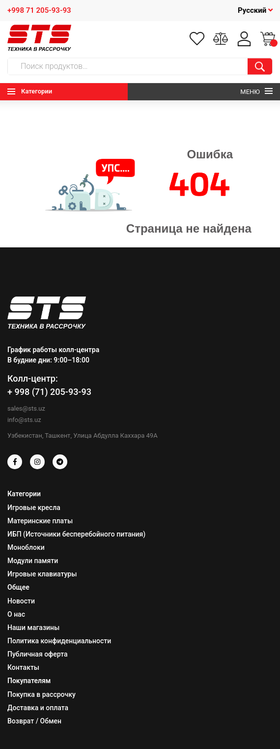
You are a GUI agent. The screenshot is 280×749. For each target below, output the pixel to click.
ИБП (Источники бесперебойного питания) (76, 534)
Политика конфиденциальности (59, 641)
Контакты (23, 667)
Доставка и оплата (37, 708)
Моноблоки (26, 547)
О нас (16, 614)
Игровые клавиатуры (42, 574)
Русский (255, 10)
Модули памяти (32, 561)
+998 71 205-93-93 (39, 10)
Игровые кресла (33, 507)
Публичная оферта (37, 654)
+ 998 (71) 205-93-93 (49, 392)
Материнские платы (40, 521)
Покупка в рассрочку (41, 694)
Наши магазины (33, 627)
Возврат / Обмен (34, 721)
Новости (21, 601)
